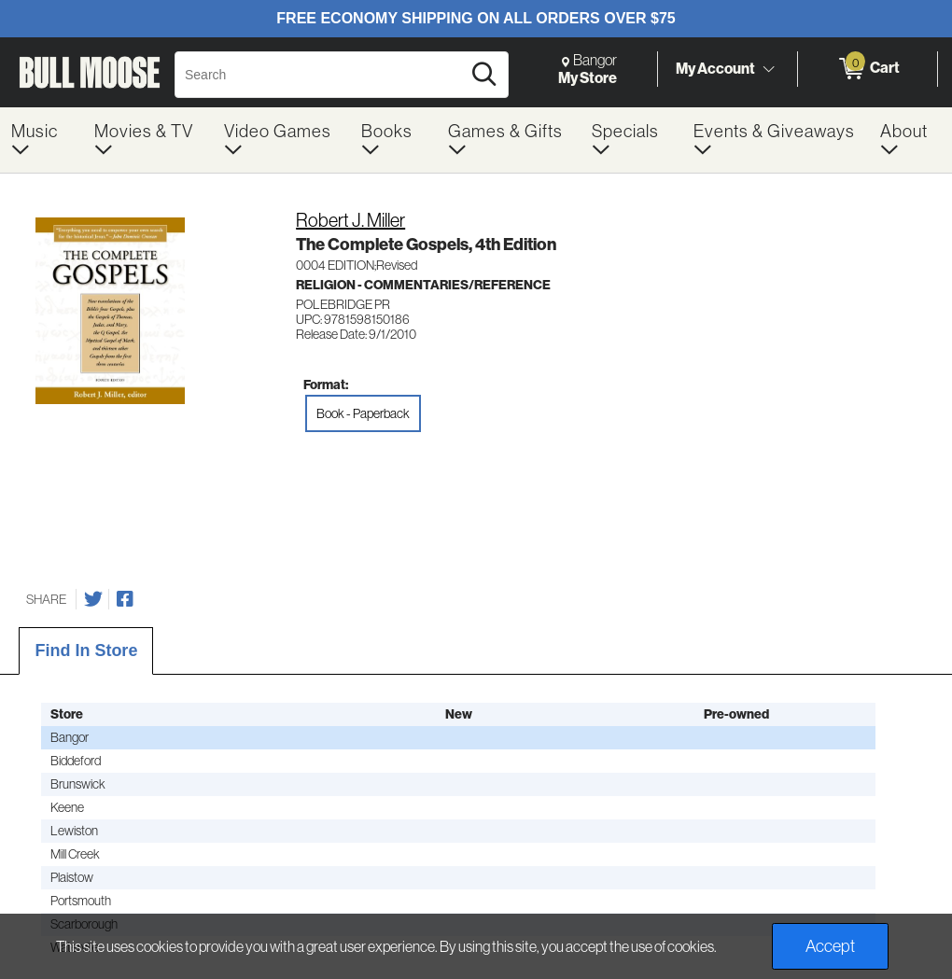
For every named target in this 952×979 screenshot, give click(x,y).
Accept (830, 946)
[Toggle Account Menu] (768, 70)
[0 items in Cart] (867, 69)
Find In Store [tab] (86, 650)
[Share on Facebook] (125, 599)
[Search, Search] (320, 74)
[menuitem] (41, 140)
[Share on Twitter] (93, 599)
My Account (715, 68)
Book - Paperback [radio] (363, 413)
